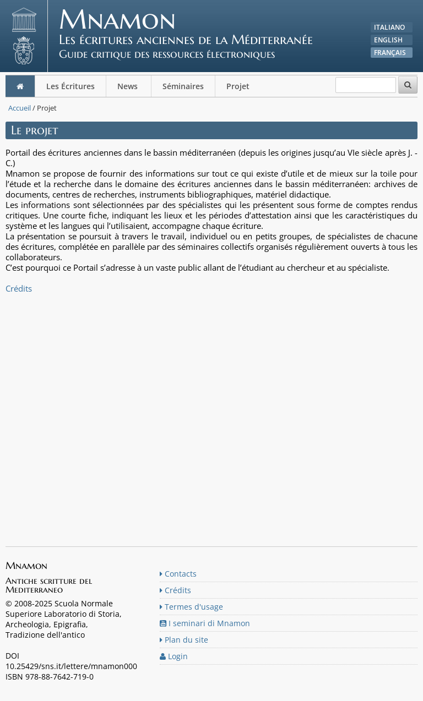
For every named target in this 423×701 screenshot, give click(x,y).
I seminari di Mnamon (205, 623)
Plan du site (184, 639)
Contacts (178, 573)
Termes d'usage (191, 606)
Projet (239, 86)
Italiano (389, 27)
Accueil (19, 108)
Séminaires (183, 86)
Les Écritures (70, 86)
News (128, 86)
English (388, 40)
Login (174, 656)
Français (390, 52)
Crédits (19, 288)
